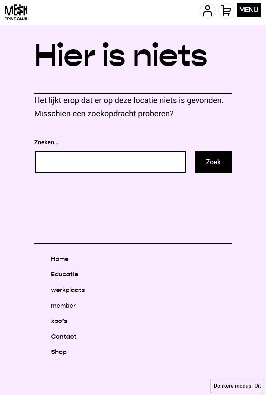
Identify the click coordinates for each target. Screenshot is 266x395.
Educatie (64, 274)
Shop (58, 352)
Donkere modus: (237, 386)
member (63, 305)
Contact (63, 336)
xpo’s (59, 321)
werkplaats (68, 290)
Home (60, 259)
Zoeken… (46, 142)
